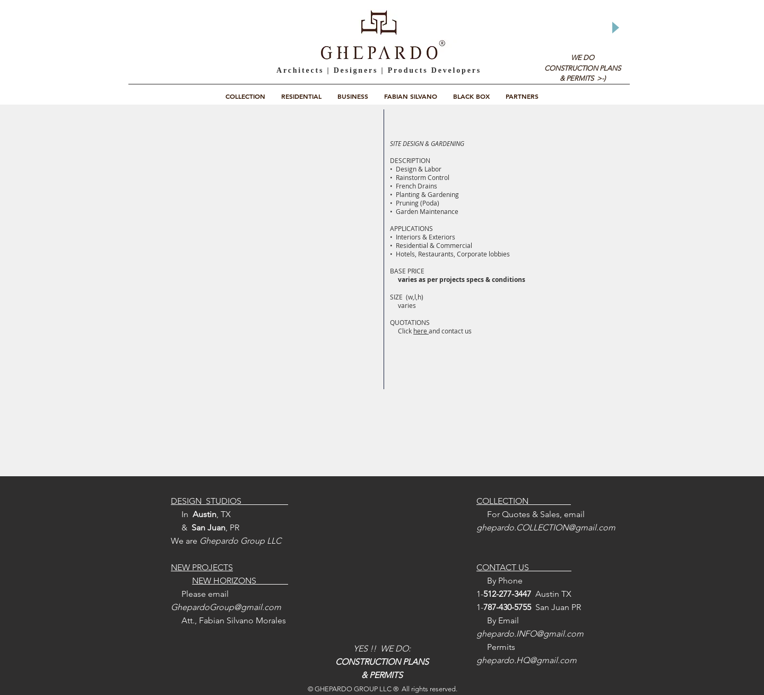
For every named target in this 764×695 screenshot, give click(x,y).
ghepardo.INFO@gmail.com (530, 634)
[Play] (614, 27)
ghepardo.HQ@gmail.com (526, 660)
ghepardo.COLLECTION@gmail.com (545, 527)
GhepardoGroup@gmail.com (226, 607)
